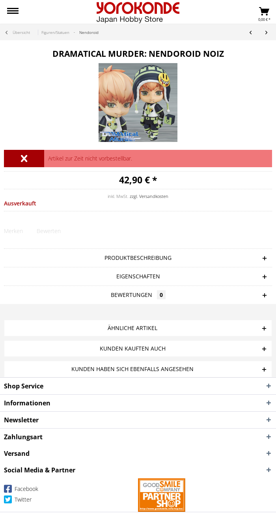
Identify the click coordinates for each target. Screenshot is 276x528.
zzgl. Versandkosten (149, 196)
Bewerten (49, 231)
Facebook (21, 490)
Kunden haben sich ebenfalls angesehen (132, 369)
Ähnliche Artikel (132, 328)
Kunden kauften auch (133, 348)
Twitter (18, 501)
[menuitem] (13, 12)
